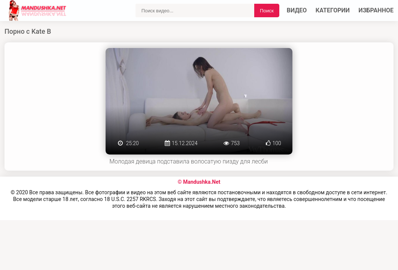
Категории (333, 10)
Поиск (267, 11)
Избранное (376, 10)
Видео (297, 10)
